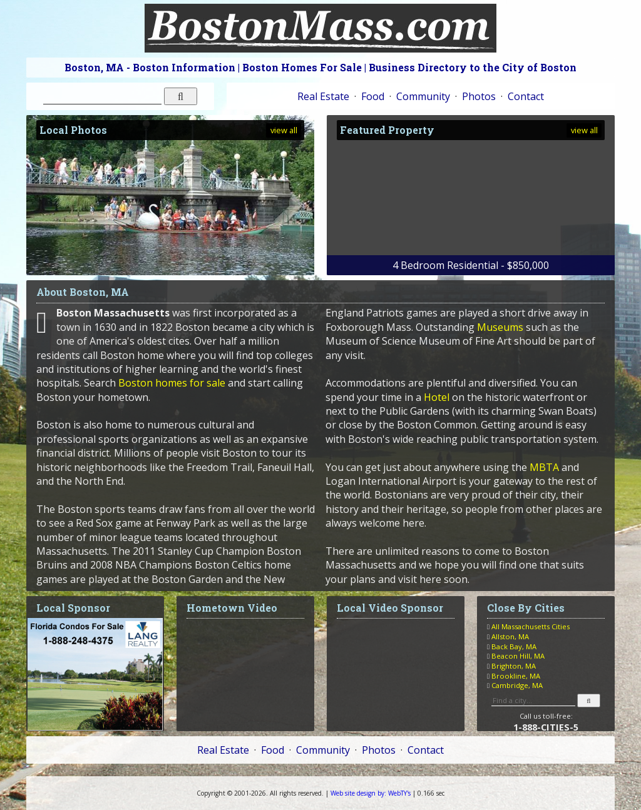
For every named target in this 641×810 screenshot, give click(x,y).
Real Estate (323, 96)
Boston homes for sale (171, 383)
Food (372, 96)
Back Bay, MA (513, 646)
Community (423, 96)
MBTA (544, 467)
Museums (500, 327)
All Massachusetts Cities (530, 626)
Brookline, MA (515, 676)
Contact (526, 96)
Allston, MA (510, 636)
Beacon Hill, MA (518, 656)
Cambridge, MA (517, 685)
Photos (479, 96)
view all (283, 130)
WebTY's (371, 793)
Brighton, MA (513, 666)
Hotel (436, 397)
